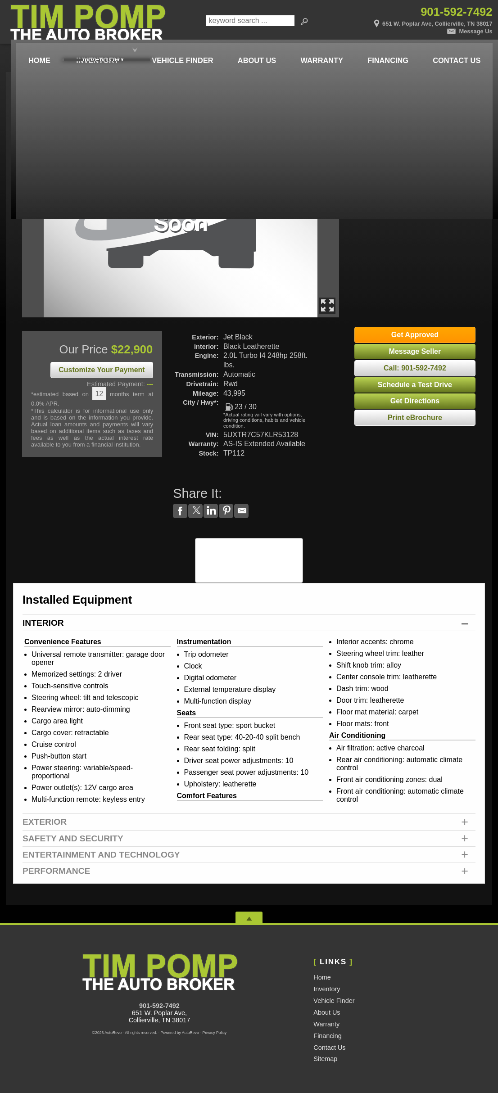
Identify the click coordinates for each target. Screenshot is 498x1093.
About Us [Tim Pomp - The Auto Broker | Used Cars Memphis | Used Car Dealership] (251, 51)
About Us (326, 1012)
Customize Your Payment (102, 370)
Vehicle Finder (333, 1000)
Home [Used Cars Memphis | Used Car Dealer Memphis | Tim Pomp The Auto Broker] (30, 51)
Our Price (83, 349)
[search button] (304, 22)
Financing (327, 1035)
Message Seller (415, 351)
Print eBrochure (415, 417)
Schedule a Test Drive (415, 384)
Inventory (326, 989)
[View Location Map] (411, 20)
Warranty (326, 1024)
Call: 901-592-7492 (415, 368)
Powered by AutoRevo (179, 1032)
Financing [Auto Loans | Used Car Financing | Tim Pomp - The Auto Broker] (385, 51)
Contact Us (329, 1047)
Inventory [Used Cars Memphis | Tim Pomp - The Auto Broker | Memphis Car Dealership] (90, 51)
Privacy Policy (214, 1032)
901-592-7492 (159, 1005)
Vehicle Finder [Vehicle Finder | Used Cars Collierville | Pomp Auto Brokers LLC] (176, 51)
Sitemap (325, 1058)
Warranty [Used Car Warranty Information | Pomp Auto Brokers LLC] (318, 51)
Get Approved (415, 335)
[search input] (250, 22)
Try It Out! (408, 130)
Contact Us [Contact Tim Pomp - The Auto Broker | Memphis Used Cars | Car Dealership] (455, 51)
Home (321, 977)
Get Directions (414, 401)
